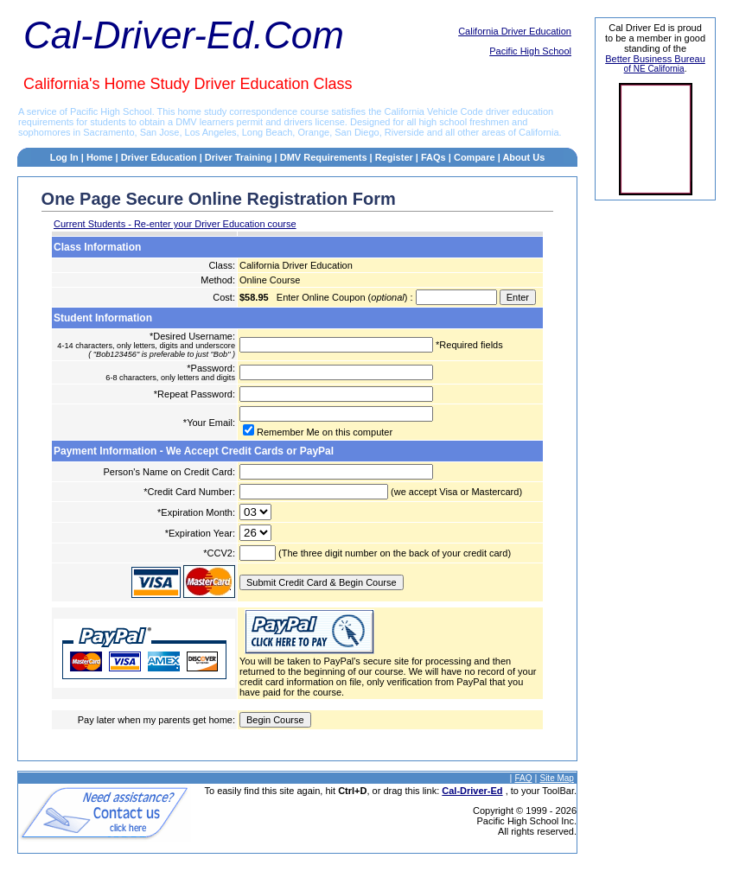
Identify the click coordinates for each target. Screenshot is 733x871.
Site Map (556, 778)
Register (394, 157)
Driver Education (160, 157)
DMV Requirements (323, 157)
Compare (474, 157)
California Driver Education (514, 31)
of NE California (654, 68)
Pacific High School (530, 51)
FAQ (523, 778)
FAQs (433, 157)
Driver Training (238, 157)
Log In (64, 157)
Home (99, 157)
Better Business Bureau (655, 59)
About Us (523, 157)
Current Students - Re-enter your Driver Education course (175, 224)
